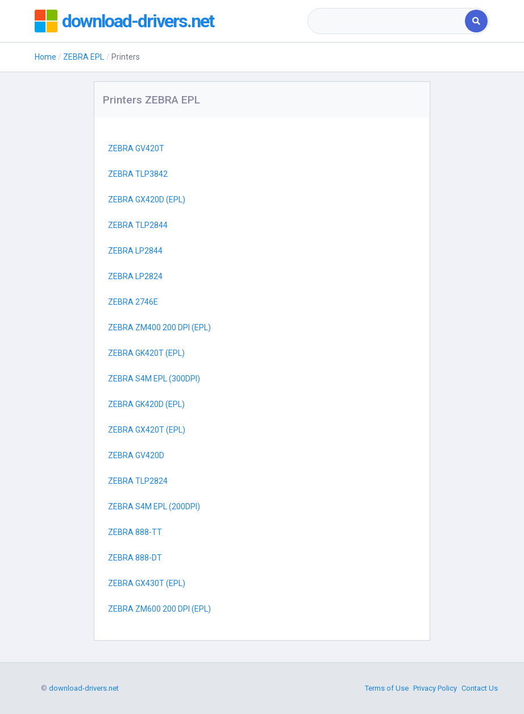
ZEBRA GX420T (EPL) (146, 429)
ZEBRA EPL (83, 56)
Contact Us (479, 688)
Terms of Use (387, 688)
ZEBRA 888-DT (135, 557)
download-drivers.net (138, 21)
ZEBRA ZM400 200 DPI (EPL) (159, 327)
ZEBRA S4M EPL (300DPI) (154, 378)
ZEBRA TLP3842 (138, 173)
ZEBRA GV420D (136, 455)
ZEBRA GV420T (136, 148)
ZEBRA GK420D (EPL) (146, 404)
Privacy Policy (435, 688)
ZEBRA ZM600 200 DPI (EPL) (159, 608)
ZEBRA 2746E (133, 301)
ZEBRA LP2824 (135, 276)
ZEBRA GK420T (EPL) (146, 353)
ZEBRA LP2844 (135, 250)
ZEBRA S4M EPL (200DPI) (154, 506)
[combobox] (387, 21)
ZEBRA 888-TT (135, 532)
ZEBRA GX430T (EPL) (146, 583)
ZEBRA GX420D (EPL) (146, 199)
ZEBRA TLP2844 (138, 225)
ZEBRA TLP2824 (138, 480)
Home (45, 56)
